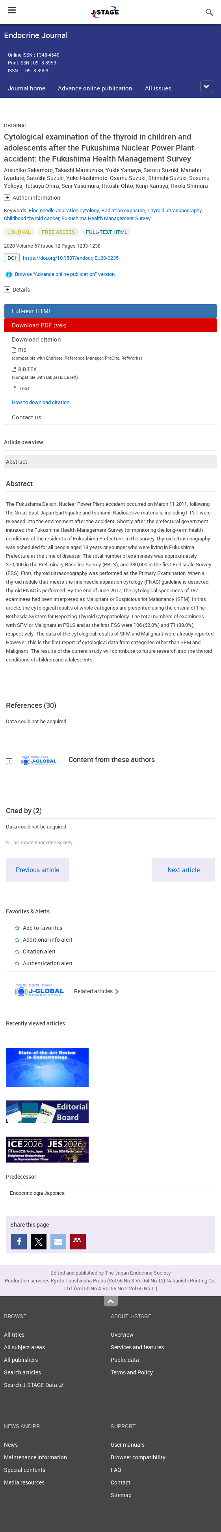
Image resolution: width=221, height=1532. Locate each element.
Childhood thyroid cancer (31, 218)
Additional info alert (47, 939)
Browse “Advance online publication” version (65, 273)
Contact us (26, 417)
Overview (122, 1334)
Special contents (24, 1469)
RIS (22, 349)
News (11, 1444)
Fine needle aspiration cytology (64, 210)
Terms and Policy (132, 1372)
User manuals (128, 1444)
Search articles (22, 1372)
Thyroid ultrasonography (174, 210)
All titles (14, 1334)
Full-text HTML (32, 311)
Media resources (24, 1482)
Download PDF (39, 325)
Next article (183, 869)
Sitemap (121, 1495)
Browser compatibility (138, 1457)
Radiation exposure (123, 210)
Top (111, 1301)
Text (24, 388)
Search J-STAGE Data (33, 1385)
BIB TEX (27, 369)
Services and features (137, 1347)
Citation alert (39, 951)
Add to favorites (42, 927)
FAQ (116, 1469)
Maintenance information (35, 1457)
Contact (120, 1482)
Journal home (26, 88)
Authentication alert (47, 963)
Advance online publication (95, 88)
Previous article (37, 869)
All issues (158, 88)
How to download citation (40, 402)
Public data (125, 1359)
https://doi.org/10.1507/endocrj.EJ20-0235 (71, 257)
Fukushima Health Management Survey (106, 218)
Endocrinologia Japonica (37, 1192)
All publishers (21, 1359)
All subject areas (24, 1347)
